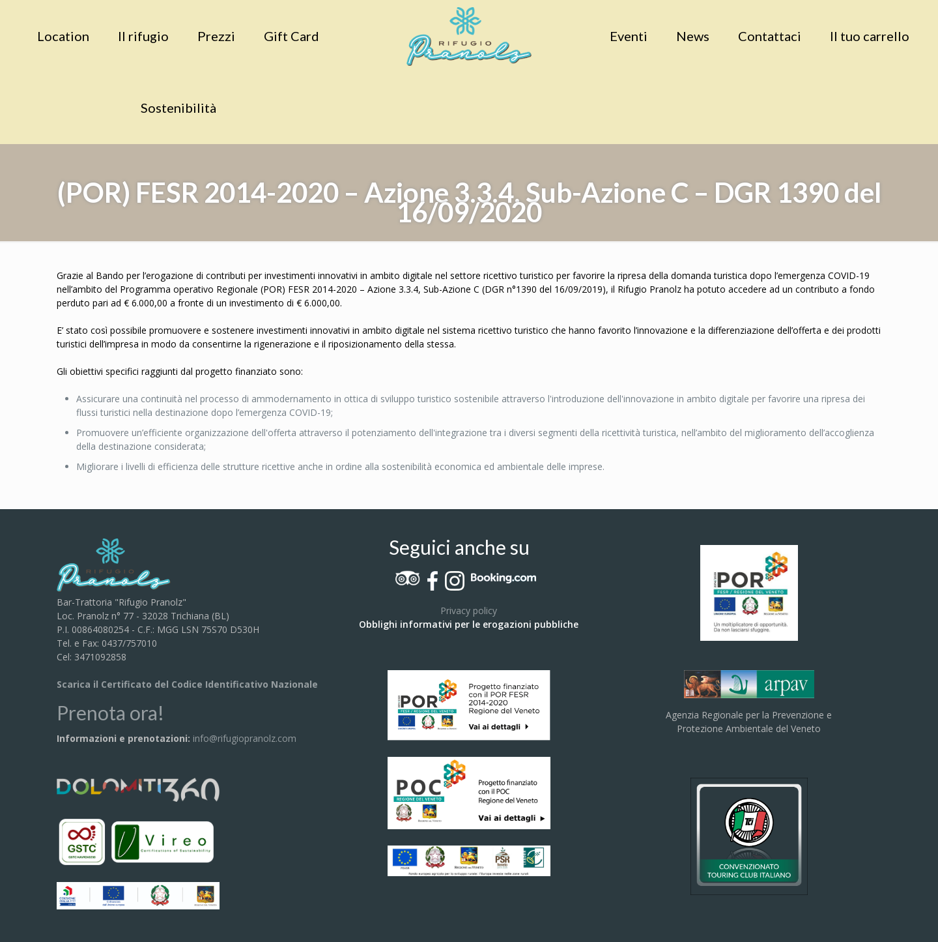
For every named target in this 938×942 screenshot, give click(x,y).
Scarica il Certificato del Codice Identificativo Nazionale (187, 684)
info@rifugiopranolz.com (244, 738)
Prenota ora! (110, 712)
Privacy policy (468, 610)
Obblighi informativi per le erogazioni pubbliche (468, 624)
